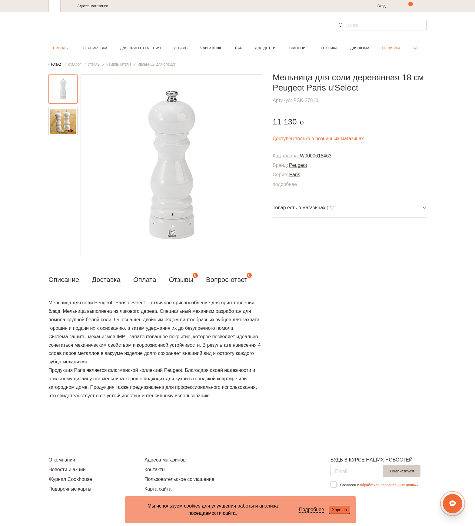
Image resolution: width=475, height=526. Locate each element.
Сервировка (95, 48)
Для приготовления (140, 48)
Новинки (391, 48)
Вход (381, 6)
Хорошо (339, 510)
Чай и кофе (211, 48)
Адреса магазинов (92, 6)
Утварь (181, 48)
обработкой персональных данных (389, 485)
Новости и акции (67, 469)
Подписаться (402, 471)
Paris (294, 174)
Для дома (359, 48)
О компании (61, 459)
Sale (417, 48)
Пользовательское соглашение (179, 479)
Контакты (154, 469)
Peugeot (298, 165)
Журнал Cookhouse (70, 479)
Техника (329, 48)
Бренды (60, 48)
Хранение (298, 48)
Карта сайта (157, 488)
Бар (238, 48)
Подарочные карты (69, 488)
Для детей (265, 48)
